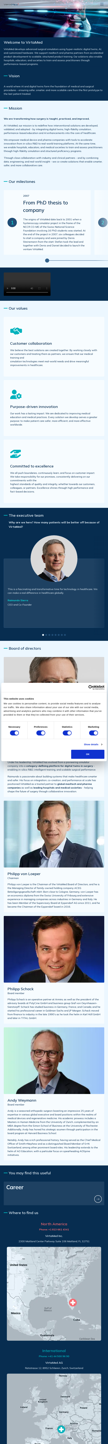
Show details (91, 744)
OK (88, 754)
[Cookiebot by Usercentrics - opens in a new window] (90, 687)
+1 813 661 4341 (58, 1229)
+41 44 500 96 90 (58, 1356)
